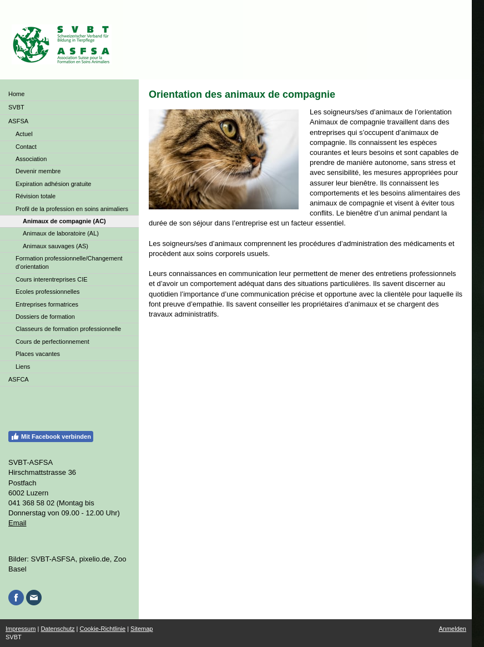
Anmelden (452, 628)
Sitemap (141, 628)
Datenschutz (57, 628)
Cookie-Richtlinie (103, 628)
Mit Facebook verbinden (51, 436)
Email (17, 523)
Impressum (21, 628)
